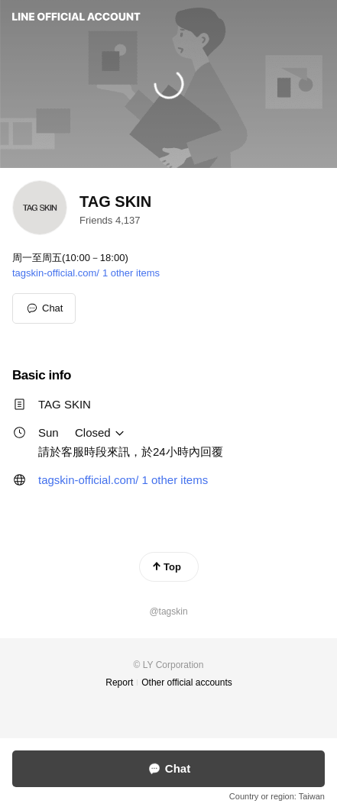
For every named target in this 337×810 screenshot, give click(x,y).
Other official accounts (186, 682)
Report (119, 682)
